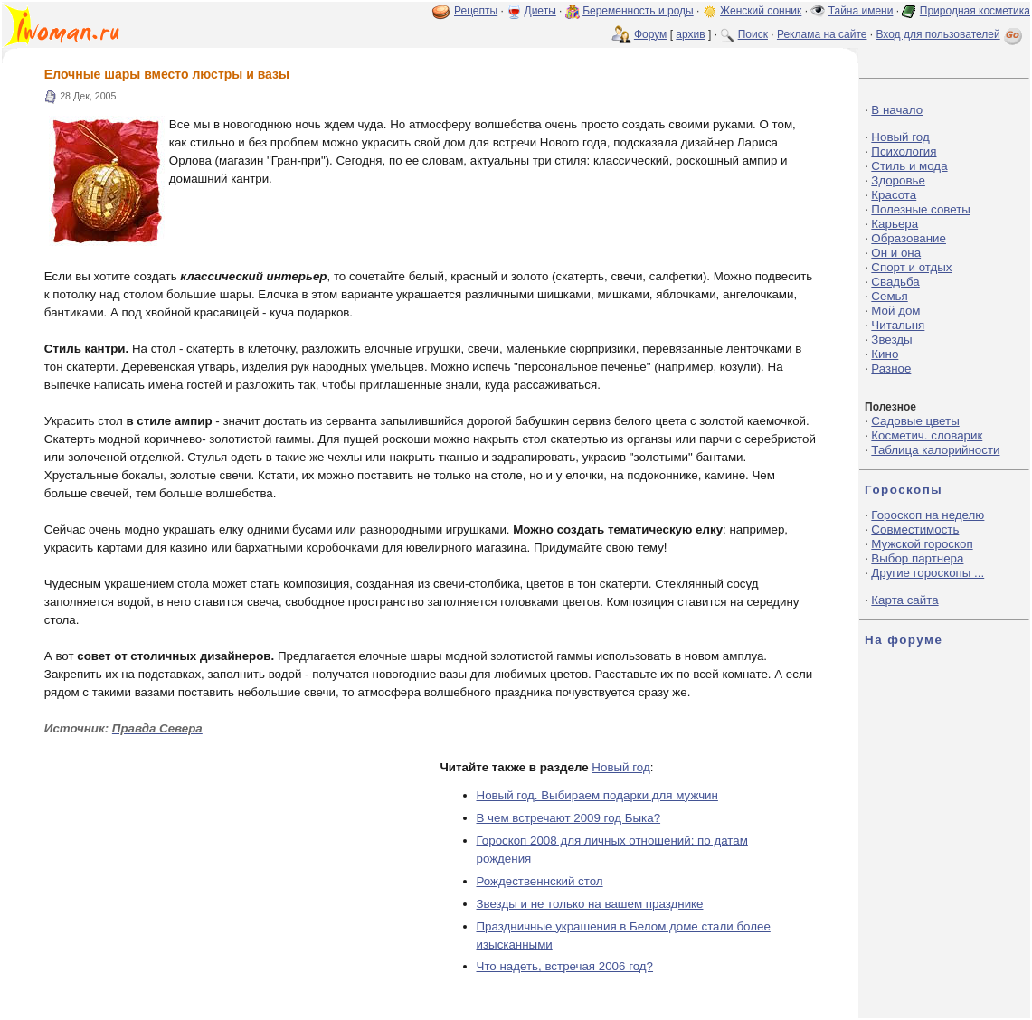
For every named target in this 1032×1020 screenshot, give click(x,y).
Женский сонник (760, 11)
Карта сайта (904, 600)
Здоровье (898, 180)
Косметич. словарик (926, 435)
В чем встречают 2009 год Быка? (569, 818)
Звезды (891, 339)
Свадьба (895, 281)
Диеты (540, 11)
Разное (891, 368)
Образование (908, 238)
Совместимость (915, 529)
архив (690, 34)
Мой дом (895, 310)
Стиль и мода (909, 166)
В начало (897, 110)
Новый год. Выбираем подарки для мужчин (597, 795)
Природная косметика (975, 11)
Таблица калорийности (935, 450)
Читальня (897, 325)
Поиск (753, 34)
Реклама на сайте (822, 34)
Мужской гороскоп (921, 544)
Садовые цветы (915, 421)
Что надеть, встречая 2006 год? (565, 966)
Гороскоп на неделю (927, 515)
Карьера (894, 224)
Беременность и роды (638, 11)
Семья (889, 296)
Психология (903, 151)
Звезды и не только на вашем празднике (590, 904)
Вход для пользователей (951, 34)
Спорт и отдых (911, 267)
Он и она (896, 253)
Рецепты (475, 11)
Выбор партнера (917, 558)
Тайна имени (861, 11)
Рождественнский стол (540, 881)
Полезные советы (920, 209)
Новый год (620, 767)
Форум (650, 34)
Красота (893, 195)
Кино (884, 354)
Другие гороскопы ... (927, 573)
